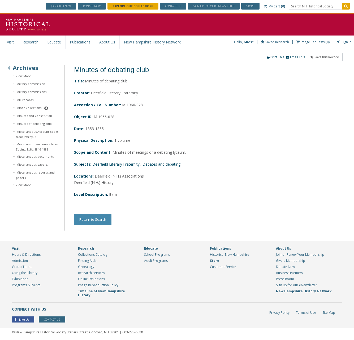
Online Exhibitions (91, 279)
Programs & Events (26, 285)
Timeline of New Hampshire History (101, 293)
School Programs (157, 255)
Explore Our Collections (133, 6)
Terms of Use (306, 313)
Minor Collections (28, 108)
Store (250, 6)
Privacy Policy (279, 313)
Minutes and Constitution (34, 116)
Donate (92, 6)
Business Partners (289, 273)
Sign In (344, 42)
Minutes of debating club (34, 124)
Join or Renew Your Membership (300, 255)
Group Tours (21, 267)
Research (30, 42)
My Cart (274, 6)
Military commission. (31, 84)
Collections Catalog (92, 255)
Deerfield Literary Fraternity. (117, 164)
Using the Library (24, 273)
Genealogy (86, 267)
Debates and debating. (162, 164)
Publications (80, 42)
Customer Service (223, 267)
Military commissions (31, 92)
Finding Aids (87, 261)
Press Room (285, 279)
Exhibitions (20, 279)
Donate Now (285, 267)
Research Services (91, 273)
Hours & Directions (26, 255)
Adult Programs (156, 261)
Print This (275, 57)
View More (23, 76)
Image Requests (313, 42)
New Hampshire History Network (152, 42)
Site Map (328, 313)
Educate (54, 42)
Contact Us (173, 6)
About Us (107, 42)
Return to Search (92, 219)
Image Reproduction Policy (98, 285)
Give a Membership (290, 261)
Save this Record (324, 57)
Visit (10, 42)
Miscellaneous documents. (35, 156)
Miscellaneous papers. (32, 164)
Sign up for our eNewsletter (296, 285)
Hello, (244, 42)
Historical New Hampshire (229, 255)
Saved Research (275, 42)
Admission (20, 261)
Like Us (22, 320)
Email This (295, 57)
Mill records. (25, 100)
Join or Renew (61, 6)
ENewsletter (213, 6)
